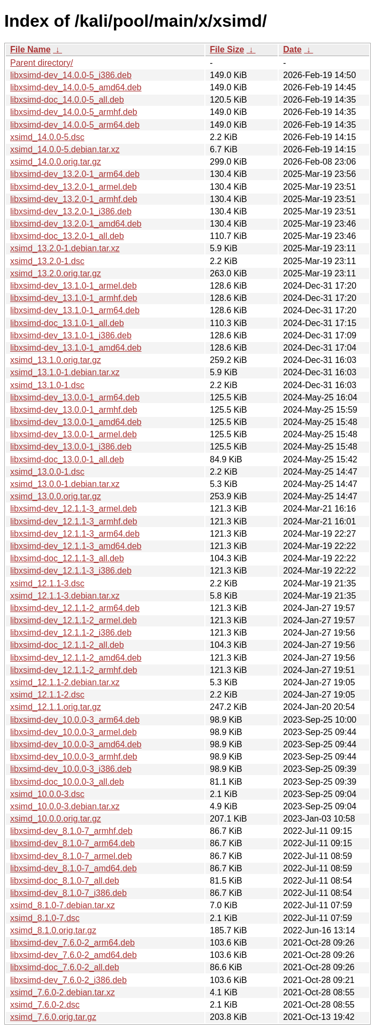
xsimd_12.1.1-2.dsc (47, 694)
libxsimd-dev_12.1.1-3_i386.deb (71, 570)
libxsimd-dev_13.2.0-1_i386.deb (71, 211)
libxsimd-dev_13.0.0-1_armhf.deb (73, 409)
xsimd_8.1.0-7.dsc (45, 918)
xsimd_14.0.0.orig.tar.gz (55, 161)
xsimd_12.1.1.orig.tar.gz (55, 706)
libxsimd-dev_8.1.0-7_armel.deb (71, 856)
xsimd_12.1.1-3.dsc (47, 583)
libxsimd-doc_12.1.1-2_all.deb (67, 644)
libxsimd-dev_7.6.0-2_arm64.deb (72, 942)
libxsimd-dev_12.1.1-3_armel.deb (73, 508)
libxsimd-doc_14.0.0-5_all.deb (67, 99)
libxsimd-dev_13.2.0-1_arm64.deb (75, 174)
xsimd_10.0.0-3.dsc (47, 794)
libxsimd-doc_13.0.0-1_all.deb (67, 459)
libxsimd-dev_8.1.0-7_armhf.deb (71, 830)
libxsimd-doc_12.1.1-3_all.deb (67, 558)
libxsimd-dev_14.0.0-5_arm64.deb (75, 124)
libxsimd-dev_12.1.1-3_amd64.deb (75, 546)
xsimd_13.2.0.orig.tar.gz (55, 273)
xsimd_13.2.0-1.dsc (47, 261)
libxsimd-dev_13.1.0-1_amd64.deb (75, 347)
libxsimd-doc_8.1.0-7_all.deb (64, 880)
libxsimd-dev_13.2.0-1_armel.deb (73, 186)
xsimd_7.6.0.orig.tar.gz (53, 1017)
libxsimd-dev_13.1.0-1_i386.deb (71, 335)
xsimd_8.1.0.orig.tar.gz (53, 930)
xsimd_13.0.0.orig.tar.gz (55, 496)
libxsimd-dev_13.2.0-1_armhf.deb (73, 199)
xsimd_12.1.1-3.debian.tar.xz (65, 595)
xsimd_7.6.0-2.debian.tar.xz (62, 992)
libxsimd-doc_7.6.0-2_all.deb (64, 967)
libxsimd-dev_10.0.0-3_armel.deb (73, 732)
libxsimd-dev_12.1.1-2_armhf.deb (73, 670)
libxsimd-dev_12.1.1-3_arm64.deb (75, 533)
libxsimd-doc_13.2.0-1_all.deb (67, 236)
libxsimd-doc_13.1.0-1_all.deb (67, 323)
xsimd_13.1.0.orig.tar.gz (55, 360)
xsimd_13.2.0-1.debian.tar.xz (65, 248)
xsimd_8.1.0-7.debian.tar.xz (62, 905)
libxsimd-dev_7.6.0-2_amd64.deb (73, 955)
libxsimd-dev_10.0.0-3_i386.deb (71, 768)
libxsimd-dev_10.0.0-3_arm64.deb (75, 719)
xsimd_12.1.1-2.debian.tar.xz (65, 682)
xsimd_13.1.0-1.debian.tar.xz (65, 372)
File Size (227, 49)
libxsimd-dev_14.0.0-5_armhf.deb (73, 112)
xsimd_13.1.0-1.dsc (47, 385)
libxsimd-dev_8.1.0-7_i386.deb (68, 893)
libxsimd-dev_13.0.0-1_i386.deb (71, 446)
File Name (30, 49)
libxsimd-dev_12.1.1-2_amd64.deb (75, 657)
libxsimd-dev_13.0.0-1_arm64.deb (75, 397)
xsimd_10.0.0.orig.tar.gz (55, 818)
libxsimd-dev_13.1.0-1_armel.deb (73, 285)
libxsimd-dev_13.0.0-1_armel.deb (73, 434)
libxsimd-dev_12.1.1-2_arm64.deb (75, 608)
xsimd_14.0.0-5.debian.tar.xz (65, 149)
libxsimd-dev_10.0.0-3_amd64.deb (75, 744)
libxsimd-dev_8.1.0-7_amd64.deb (73, 868)
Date (292, 49)
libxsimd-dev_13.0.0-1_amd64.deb (75, 422)
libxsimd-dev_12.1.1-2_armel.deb (73, 620)
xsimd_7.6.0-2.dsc (45, 1004)
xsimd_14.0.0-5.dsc (47, 137)
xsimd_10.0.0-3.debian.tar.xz (65, 806)
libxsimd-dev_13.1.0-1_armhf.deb (73, 298)
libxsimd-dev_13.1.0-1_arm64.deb (75, 310)
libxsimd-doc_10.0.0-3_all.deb (67, 781)
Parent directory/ (41, 62)
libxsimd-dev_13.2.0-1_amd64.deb (75, 223)
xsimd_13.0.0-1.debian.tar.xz (65, 484)
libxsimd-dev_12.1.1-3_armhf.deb (73, 521)
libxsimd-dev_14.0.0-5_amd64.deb (75, 87)
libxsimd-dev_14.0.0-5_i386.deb (71, 75)
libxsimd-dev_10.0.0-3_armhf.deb (73, 756)
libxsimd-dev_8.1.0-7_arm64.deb (72, 843)
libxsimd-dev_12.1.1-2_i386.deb (71, 632)
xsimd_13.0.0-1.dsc (47, 471)
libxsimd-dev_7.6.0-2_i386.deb (68, 980)
